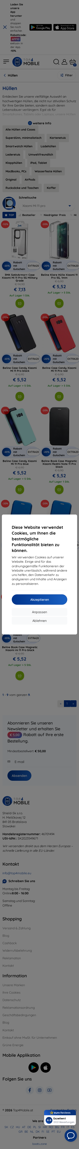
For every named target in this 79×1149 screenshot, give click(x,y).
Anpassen (39, 612)
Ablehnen (39, 621)
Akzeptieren (39, 599)
